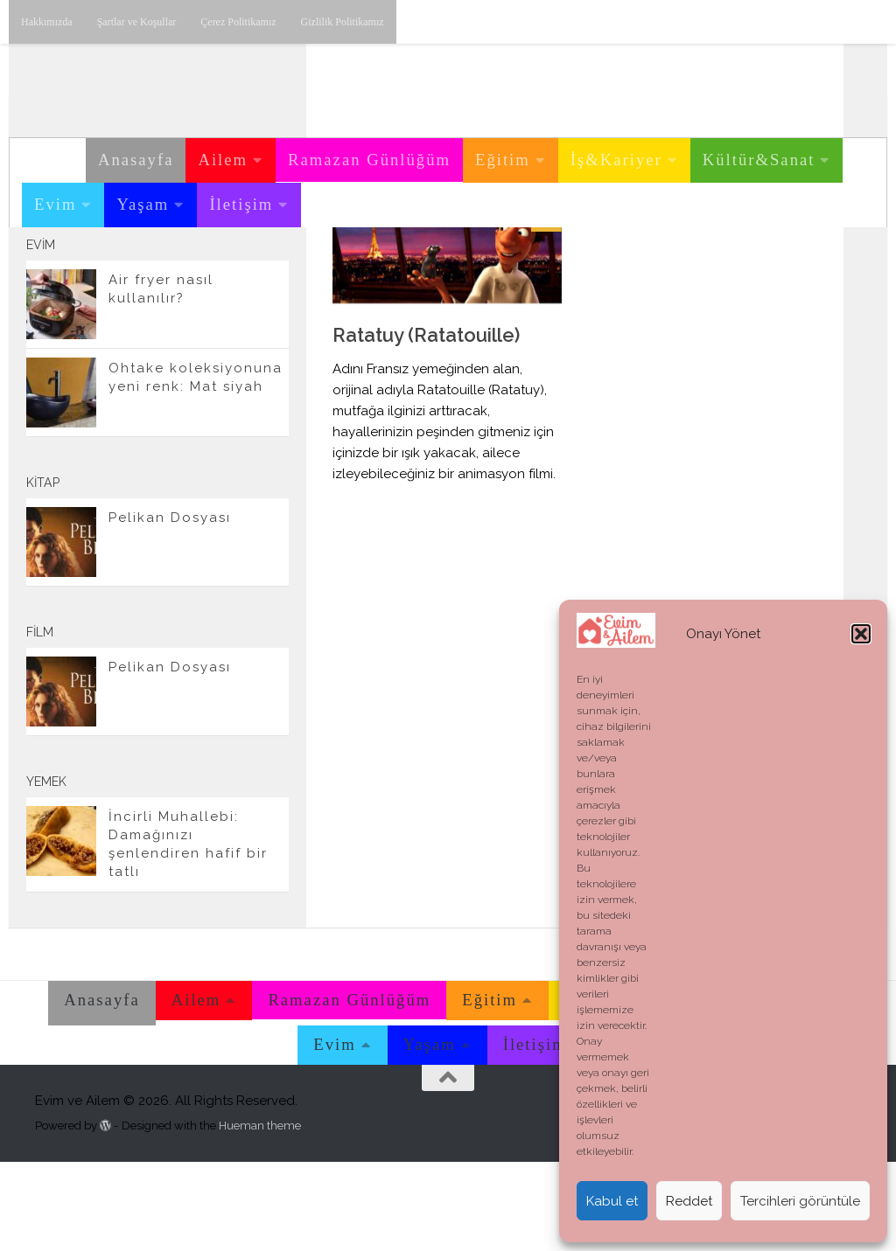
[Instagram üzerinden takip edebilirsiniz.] (185, 278)
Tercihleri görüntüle (800, 1201)
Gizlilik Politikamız (342, 22)
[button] (861, 634)
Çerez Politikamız (238, 22)
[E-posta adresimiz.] (269, 278)
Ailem (223, 159)
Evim (55, 204)
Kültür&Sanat (759, 159)
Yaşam (142, 204)
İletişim (241, 204)
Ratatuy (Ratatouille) (426, 424)
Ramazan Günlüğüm (369, 159)
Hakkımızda (47, 22)
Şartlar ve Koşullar (137, 22)
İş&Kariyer (616, 159)
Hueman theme (260, 1213)
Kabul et (612, 1201)
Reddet (689, 1201)
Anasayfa (135, 159)
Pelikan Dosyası (169, 607)
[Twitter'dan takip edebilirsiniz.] (241, 278)
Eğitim (502, 159)
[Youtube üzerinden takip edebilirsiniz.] (213, 278)
